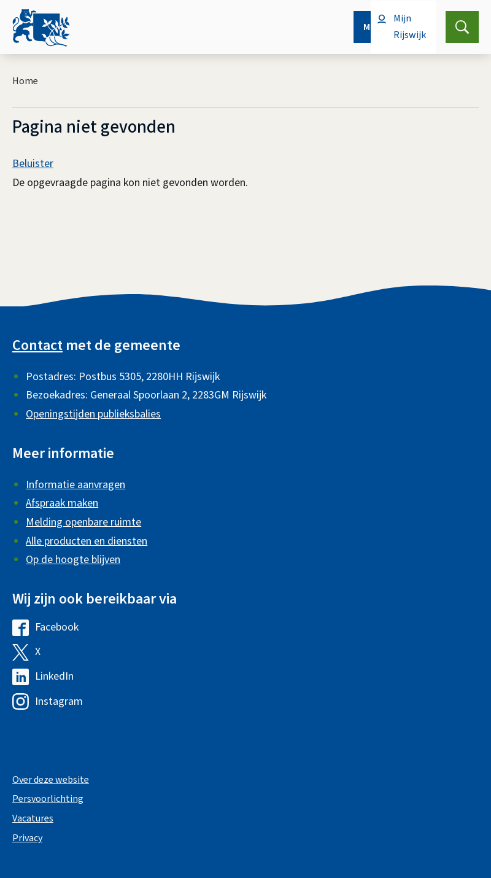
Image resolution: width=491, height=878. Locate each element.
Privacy (27, 838)
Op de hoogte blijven (73, 559)
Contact (37, 345)
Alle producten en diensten (86, 541)
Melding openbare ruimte (83, 522)
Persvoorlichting (47, 799)
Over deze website (50, 780)
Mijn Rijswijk (409, 27)
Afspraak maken (62, 503)
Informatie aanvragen (75, 484)
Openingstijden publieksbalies (93, 414)
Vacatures (32, 818)
